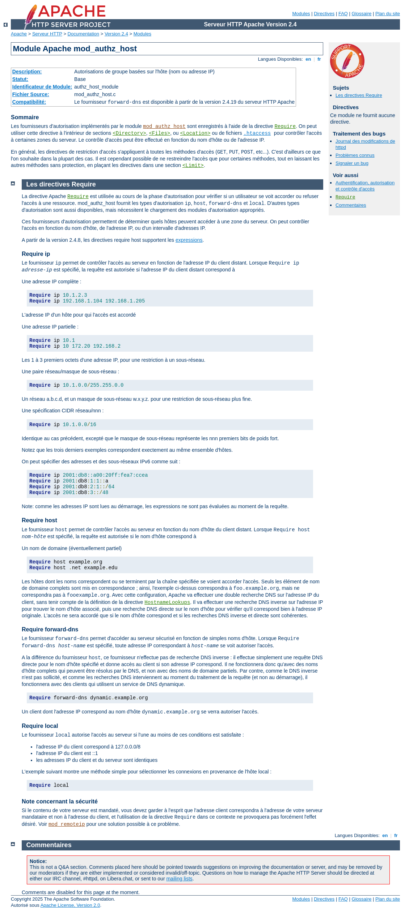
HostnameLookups (167, 602)
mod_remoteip (66, 824)
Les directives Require (359, 95)
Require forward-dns (50, 629)
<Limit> (193, 165)
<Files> (159, 133)
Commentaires (351, 205)
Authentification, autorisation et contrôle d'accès (365, 186)
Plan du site (387, 13)
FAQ (343, 13)
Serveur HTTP (47, 34)
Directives (324, 13)
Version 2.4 (116, 34)
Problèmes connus (355, 155)
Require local (40, 726)
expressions (189, 240)
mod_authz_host (164, 126)
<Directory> (129, 133)
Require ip (36, 254)
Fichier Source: (30, 94)
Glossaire (362, 13)
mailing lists (179, 878)
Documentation (83, 34)
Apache (19, 34)
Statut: (20, 79)
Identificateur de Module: (42, 87)
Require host (39, 520)
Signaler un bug (352, 163)
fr (319, 59)
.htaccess (257, 133)
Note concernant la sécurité (60, 801)
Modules (301, 13)
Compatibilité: (29, 102)
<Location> (195, 133)
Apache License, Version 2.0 (70, 905)
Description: (27, 71)
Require (285, 126)
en (308, 59)
